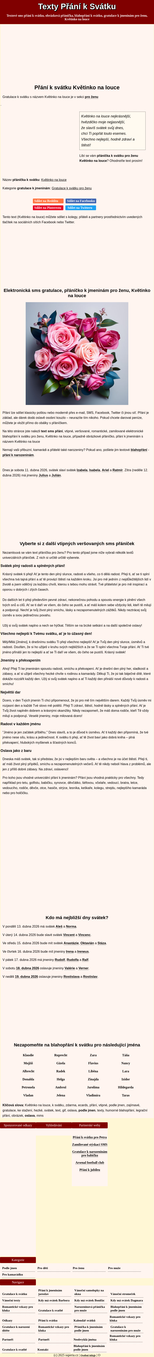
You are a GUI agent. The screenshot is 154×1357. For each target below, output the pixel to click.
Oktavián (87, 943)
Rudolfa (73, 959)
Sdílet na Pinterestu (48, 207)
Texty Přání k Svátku (77, 6)
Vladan (28, 1095)
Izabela (82, 470)
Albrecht (28, 1071)
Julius (43, 475)
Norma (71, 926)
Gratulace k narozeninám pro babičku (89, 1153)
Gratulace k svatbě (50, 1310)
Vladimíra (93, 1095)
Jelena (60, 1095)
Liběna (93, 1071)
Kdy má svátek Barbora (54, 1300)
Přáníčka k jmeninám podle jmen (88, 1328)
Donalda (28, 1079)
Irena (70, 951)
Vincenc (84, 935)
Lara (125, 1071)
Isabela (94, 470)
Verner (83, 968)
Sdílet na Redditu (48, 201)
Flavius (93, 1063)
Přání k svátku (47, 1320)
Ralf (85, 959)
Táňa (125, 1055)
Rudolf (60, 959)
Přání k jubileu (89, 1169)
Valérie (70, 968)
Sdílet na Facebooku (81, 201)
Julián (56, 475)
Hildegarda (125, 1087)
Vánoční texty (11, 1300)
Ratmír (117, 470)
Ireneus (83, 951)
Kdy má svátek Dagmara (126, 1300)
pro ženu (91, 97)
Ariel (105, 470)
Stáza (102, 943)
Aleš (59, 926)
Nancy (125, 1063)
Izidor (126, 1079)
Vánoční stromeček (122, 1294)
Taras (126, 1095)
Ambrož (60, 1087)
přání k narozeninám (18, 455)
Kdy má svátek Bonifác (89, 1300)
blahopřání (139, 450)
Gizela (60, 1063)
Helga (61, 1079)
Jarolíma (93, 1087)
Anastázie (71, 943)
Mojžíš (28, 1063)
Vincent (69, 935)
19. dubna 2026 (26, 976)
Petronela (28, 1087)
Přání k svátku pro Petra (90, 1137)
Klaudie (28, 1055)
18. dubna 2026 (27, 968)
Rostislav (90, 976)
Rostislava (72, 976)
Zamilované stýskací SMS (89, 1144)
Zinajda (93, 1079)
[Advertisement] (77, 52)
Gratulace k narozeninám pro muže (125, 1328)
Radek (60, 1071)
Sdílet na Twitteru (80, 207)
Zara (93, 1055)
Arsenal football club (89, 1162)
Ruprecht (60, 1055)
